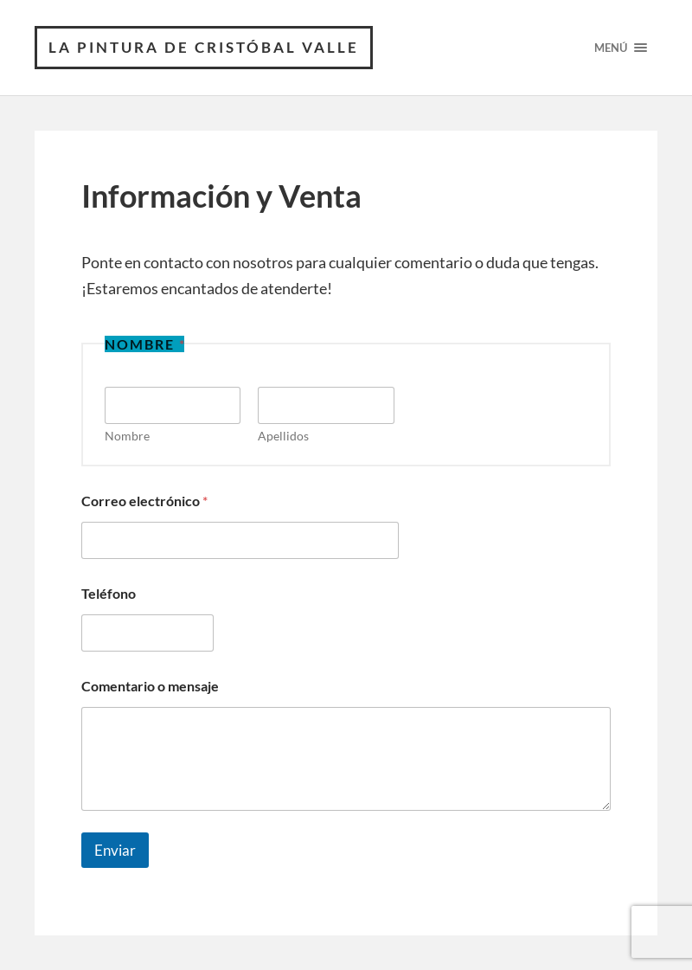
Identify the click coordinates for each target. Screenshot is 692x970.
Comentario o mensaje (150, 686)
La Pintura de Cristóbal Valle (203, 47)
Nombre (127, 435)
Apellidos (283, 435)
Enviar (115, 850)
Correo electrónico (144, 500)
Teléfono (108, 593)
